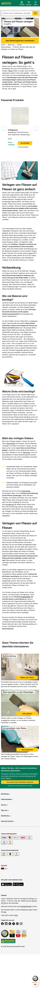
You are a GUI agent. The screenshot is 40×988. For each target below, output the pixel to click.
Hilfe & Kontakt (7, 799)
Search (35, 13)
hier (5, 912)
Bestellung (5, 794)
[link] (20, 667)
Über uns (5, 810)
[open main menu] (35, 6)
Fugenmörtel (25, 597)
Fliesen (10, 71)
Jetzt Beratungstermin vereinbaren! (20, 2)
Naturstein (26, 452)
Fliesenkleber (11, 443)
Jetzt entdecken (27, 750)
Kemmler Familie (7, 821)
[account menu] (18, 6)
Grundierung (9, 504)
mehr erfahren (27, 713)
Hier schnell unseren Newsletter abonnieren (20, 782)
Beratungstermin (8, 628)
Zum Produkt (25, 143)
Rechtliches (6, 816)
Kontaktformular (26, 906)
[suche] (20, 13)
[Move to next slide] (36, 127)
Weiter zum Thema (27, 677)
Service (4, 805)
